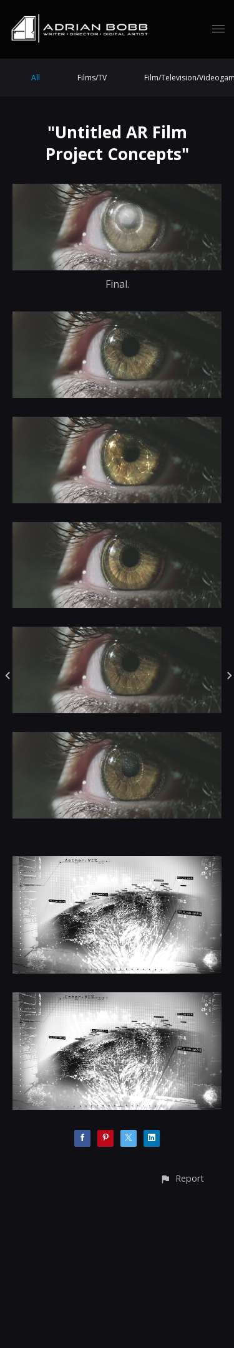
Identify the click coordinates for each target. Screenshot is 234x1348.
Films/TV (92, 77)
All (35, 77)
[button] (182, 1178)
